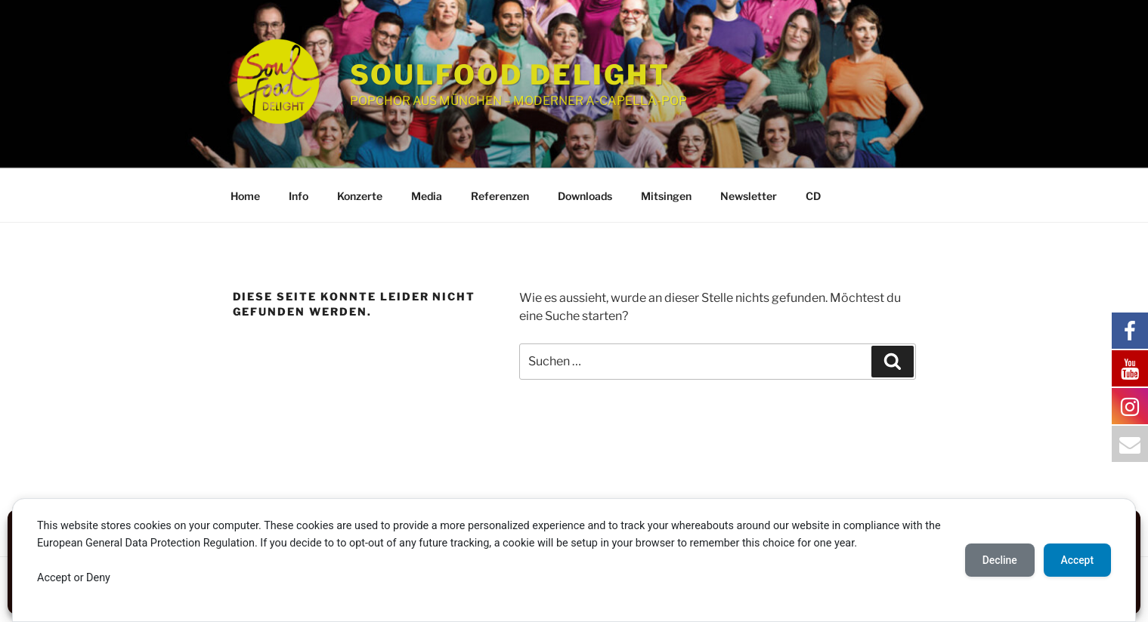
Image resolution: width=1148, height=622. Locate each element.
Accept (1076, 560)
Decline (996, 560)
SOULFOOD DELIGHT (510, 74)
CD (813, 195)
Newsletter (748, 195)
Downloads (585, 195)
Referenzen (500, 195)
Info (298, 195)
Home (245, 195)
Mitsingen (666, 195)
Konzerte (359, 195)
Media (426, 195)
